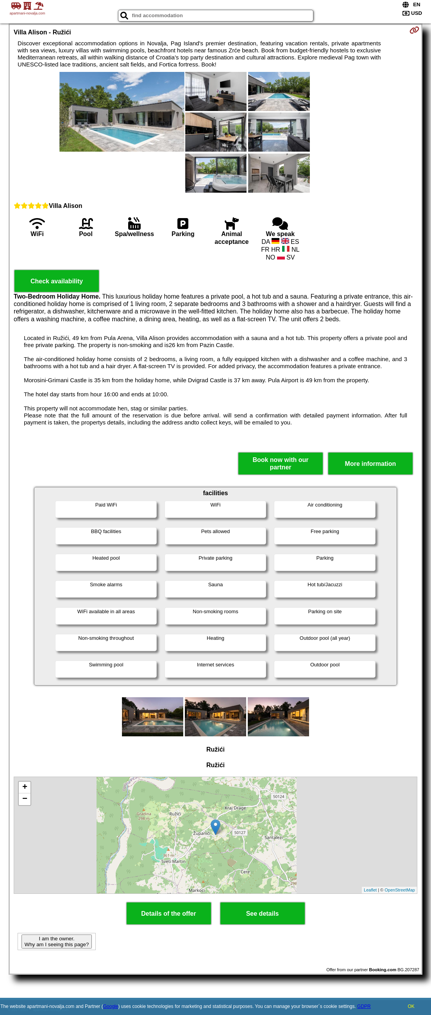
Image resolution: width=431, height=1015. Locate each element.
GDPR (364, 1006)
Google (110, 1006)
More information (370, 463)
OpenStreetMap (400, 890)
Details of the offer (168, 913)
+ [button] (24, 787)
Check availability (56, 281)
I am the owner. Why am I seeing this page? (57, 941)
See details (262, 913)
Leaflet (370, 890)
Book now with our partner (280, 463)
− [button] (24, 799)
